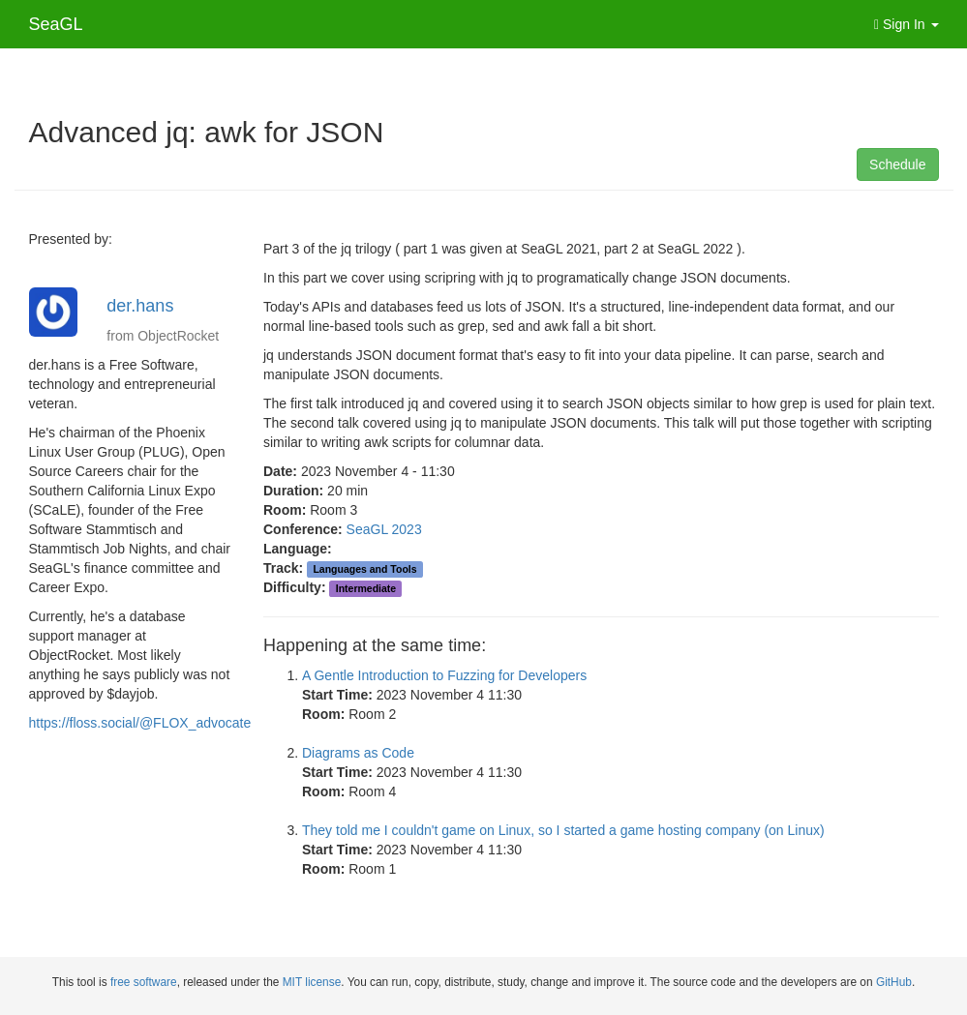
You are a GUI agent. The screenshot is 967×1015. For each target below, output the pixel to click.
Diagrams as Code (358, 753)
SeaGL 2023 (384, 529)
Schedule (897, 164)
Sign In (906, 24)
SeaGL (56, 24)
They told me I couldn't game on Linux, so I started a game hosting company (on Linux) (563, 830)
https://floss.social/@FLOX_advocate (140, 723)
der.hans (139, 305)
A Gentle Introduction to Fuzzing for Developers (444, 675)
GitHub (894, 982)
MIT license (312, 982)
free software (143, 982)
